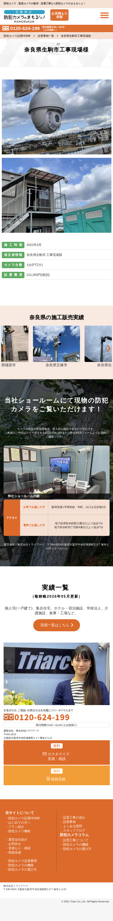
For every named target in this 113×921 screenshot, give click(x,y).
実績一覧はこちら (54, 625)
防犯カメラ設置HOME (17, 35)
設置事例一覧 (46, 35)
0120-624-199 (42, 717)
